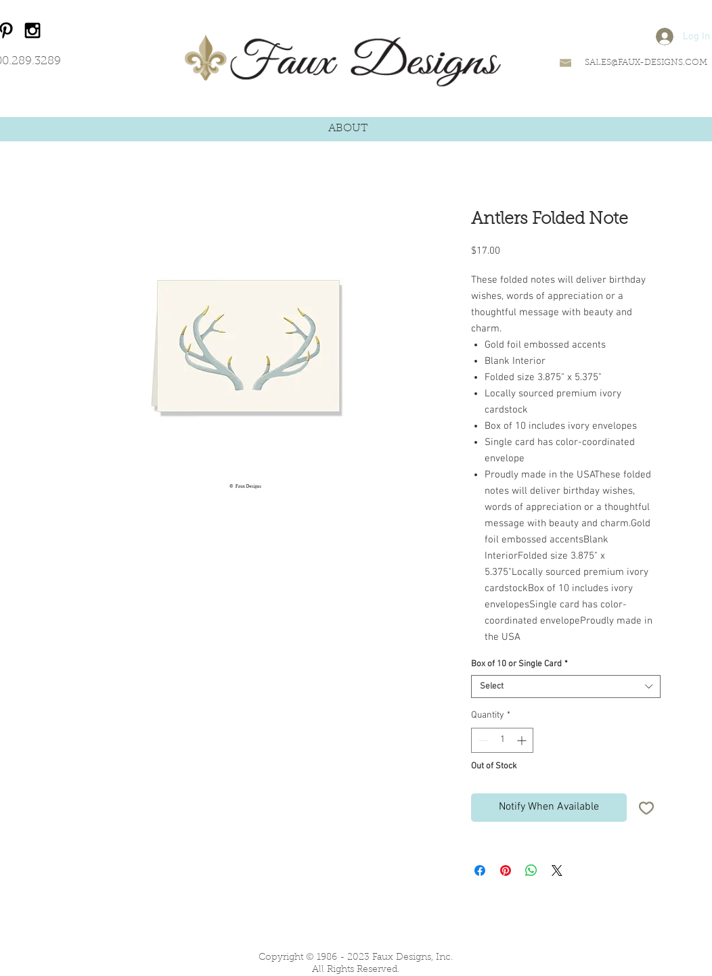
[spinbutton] (502, 740)
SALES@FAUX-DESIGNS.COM (646, 62)
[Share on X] (557, 870)
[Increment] (522, 740)
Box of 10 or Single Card (519, 664)
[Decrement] (481, 740)
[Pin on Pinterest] (505, 870)
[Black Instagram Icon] (32, 30)
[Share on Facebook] (480, 870)
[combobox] (566, 686)
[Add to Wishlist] (646, 807)
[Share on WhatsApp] (531, 870)
